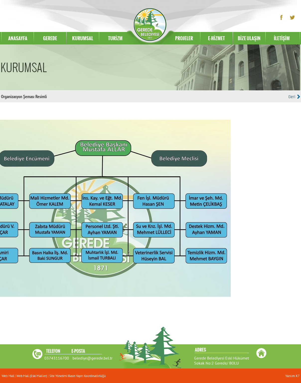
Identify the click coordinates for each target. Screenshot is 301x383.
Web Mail (8, 376)
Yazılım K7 (292, 376)
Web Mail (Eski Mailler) (31, 376)
